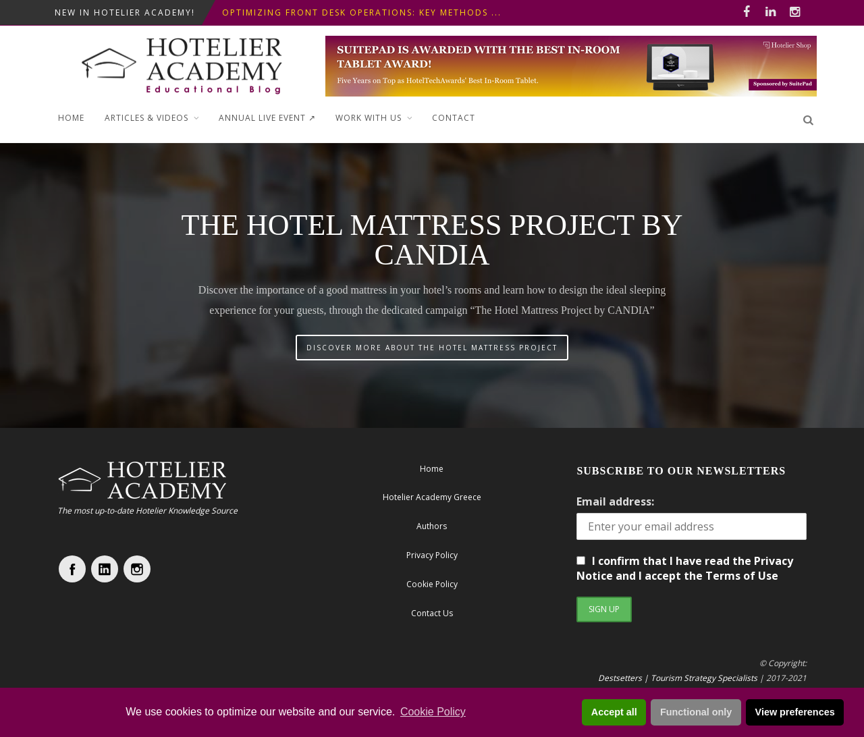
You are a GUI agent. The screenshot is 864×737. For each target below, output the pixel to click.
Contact (453, 118)
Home (71, 118)
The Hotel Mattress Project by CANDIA (431, 240)
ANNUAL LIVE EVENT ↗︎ (267, 118)
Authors (431, 526)
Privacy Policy (432, 555)
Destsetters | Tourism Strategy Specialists (677, 678)
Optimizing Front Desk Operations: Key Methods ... (362, 12)
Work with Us (368, 118)
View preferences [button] (795, 712)
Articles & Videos (146, 118)
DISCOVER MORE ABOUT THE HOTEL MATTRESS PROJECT (432, 347)
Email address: (615, 501)
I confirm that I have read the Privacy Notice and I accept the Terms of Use (684, 568)
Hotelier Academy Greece (432, 497)
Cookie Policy (433, 711)
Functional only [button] (696, 712)
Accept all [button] (614, 712)
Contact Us (432, 613)
